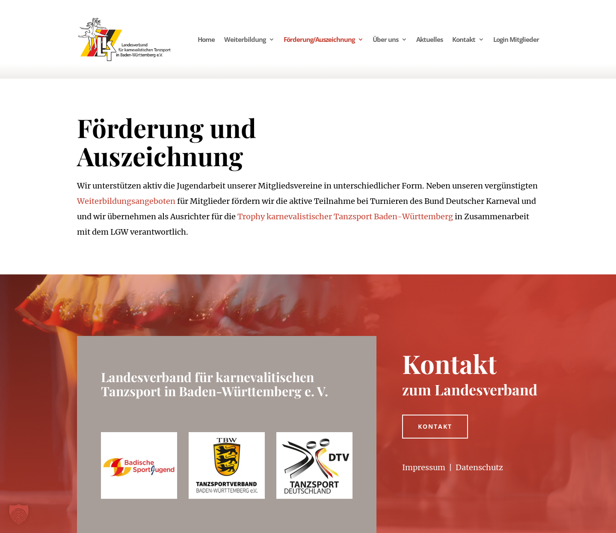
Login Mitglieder (516, 39)
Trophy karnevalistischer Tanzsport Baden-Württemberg (345, 216)
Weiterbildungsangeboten (126, 201)
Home (206, 39)
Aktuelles (429, 39)
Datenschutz (479, 467)
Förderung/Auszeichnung (319, 39)
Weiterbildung (245, 39)
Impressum (423, 467)
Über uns (385, 39)
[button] (19, 514)
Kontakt (463, 39)
